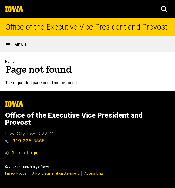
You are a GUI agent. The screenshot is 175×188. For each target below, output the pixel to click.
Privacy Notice (15, 173)
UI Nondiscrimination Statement (55, 173)
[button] (164, 9)
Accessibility (93, 173)
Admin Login (25, 153)
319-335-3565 (25, 141)
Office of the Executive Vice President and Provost (86, 27)
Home (9, 62)
